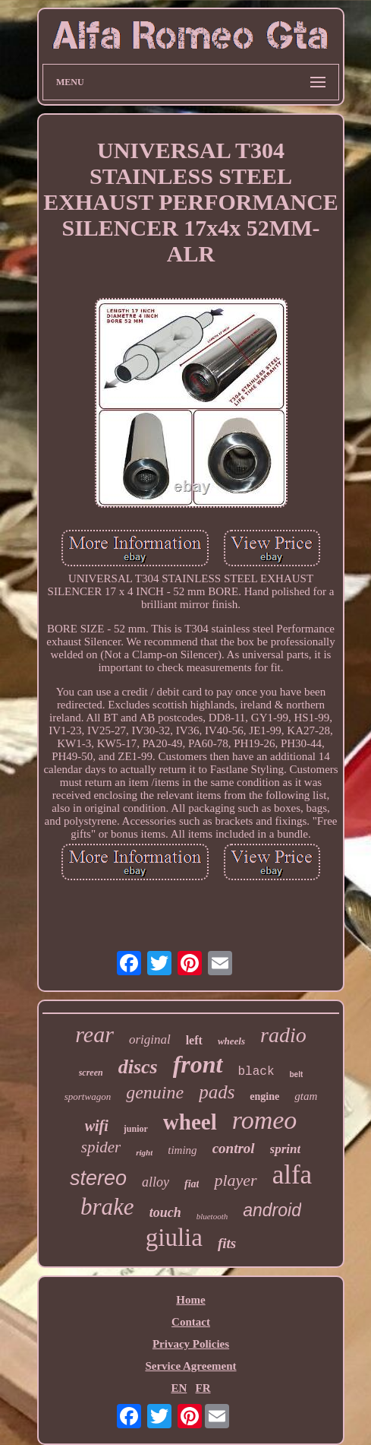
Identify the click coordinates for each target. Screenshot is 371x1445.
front (198, 1064)
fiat (191, 1184)
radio (283, 1035)
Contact (190, 1322)
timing (182, 1150)
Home (190, 1300)
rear (94, 1034)
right (144, 1152)
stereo (98, 1178)
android (272, 1210)
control (233, 1148)
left (194, 1040)
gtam (305, 1096)
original (150, 1039)
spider (101, 1147)
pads (216, 1092)
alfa (292, 1175)
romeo (264, 1120)
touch (165, 1212)
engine (264, 1096)
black (256, 1072)
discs (138, 1067)
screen (91, 1072)
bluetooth (212, 1216)
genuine (155, 1092)
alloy (155, 1182)
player (235, 1180)
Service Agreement (190, 1366)
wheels (231, 1041)
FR (203, 1388)
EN (179, 1388)
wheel (190, 1122)
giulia (174, 1237)
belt (296, 1074)
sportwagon (87, 1096)
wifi (96, 1125)
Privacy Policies (190, 1344)
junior (136, 1128)
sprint (285, 1149)
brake (107, 1206)
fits (227, 1243)
